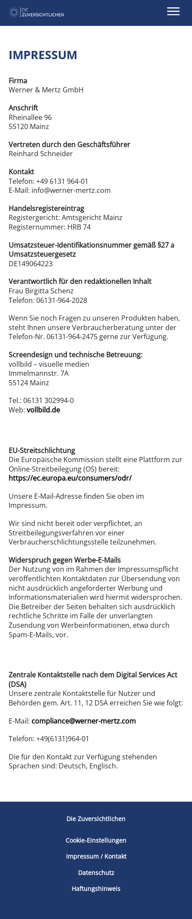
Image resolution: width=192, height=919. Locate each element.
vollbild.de (43, 410)
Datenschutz (96, 873)
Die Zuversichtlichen (96, 819)
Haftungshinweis (96, 889)
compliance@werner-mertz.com (83, 721)
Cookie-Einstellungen (96, 840)
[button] (174, 11)
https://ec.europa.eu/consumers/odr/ (70, 478)
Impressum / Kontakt (96, 856)
